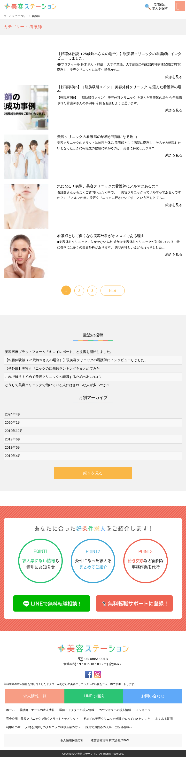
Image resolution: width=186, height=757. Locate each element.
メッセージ (143, 710)
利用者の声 (13, 727)
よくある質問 (164, 718)
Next (112, 291)
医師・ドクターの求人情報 (76, 710)
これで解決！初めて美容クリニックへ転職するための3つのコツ (53, 377)
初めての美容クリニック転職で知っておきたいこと (117, 718)
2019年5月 (13, 447)
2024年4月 (13, 414)
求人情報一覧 (34, 696)
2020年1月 (13, 422)
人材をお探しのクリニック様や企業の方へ (53, 727)
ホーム (8, 16)
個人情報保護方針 (72, 740)
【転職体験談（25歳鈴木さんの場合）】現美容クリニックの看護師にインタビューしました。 (76, 360)
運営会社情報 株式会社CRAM (110, 740)
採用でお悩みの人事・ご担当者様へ (108, 727)
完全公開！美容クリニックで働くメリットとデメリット (42, 718)
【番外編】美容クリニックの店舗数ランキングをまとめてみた (52, 368)
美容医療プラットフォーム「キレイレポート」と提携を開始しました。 (59, 352)
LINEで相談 (94, 696)
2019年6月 (13, 439)
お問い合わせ (152, 696)
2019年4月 (13, 456)
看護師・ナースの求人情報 (37, 710)
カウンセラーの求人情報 (115, 710)
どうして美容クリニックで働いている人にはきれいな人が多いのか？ (57, 385)
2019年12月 (14, 431)
